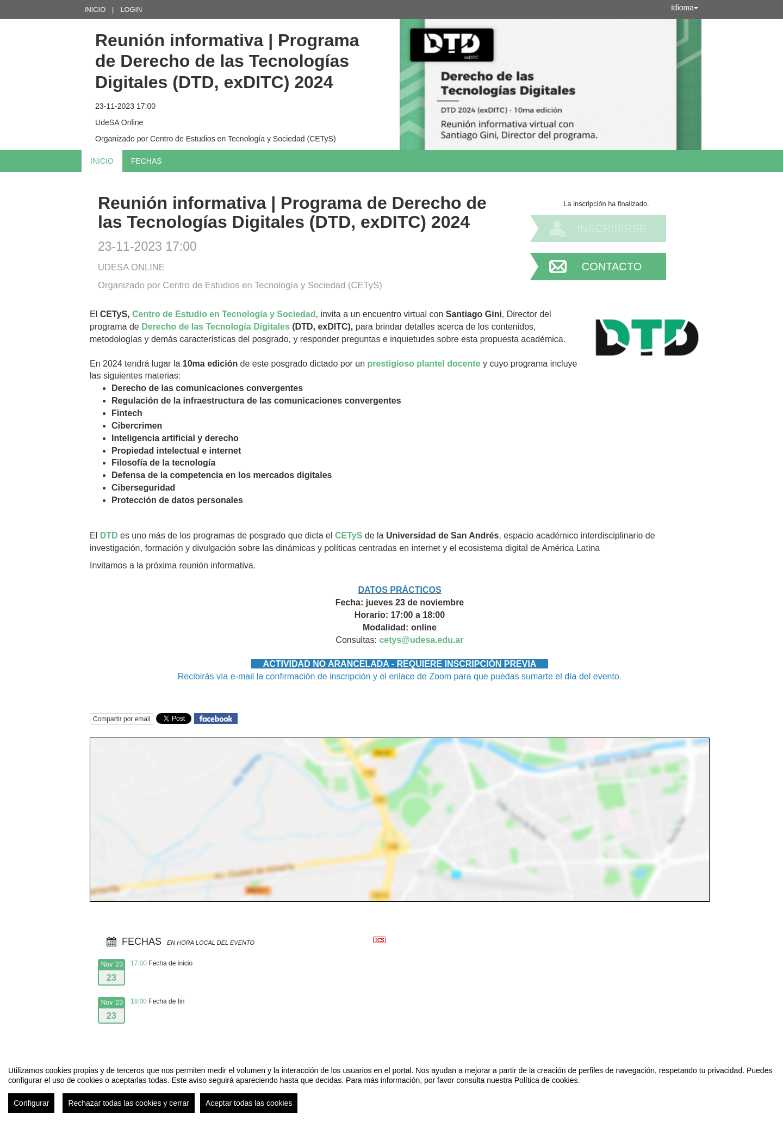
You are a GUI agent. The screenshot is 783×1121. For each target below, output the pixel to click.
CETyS (348, 535)
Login (131, 9)
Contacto (612, 266)
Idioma (684, 7)
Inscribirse (612, 228)
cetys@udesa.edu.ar (421, 640)
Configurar (31, 1103)
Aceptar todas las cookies (249, 1103)
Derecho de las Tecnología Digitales (215, 326)
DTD (109, 535)
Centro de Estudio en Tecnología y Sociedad (224, 314)
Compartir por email (121, 719)
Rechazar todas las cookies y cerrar (128, 1103)
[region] (391, 1085)
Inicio (94, 9)
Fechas (146, 161)
